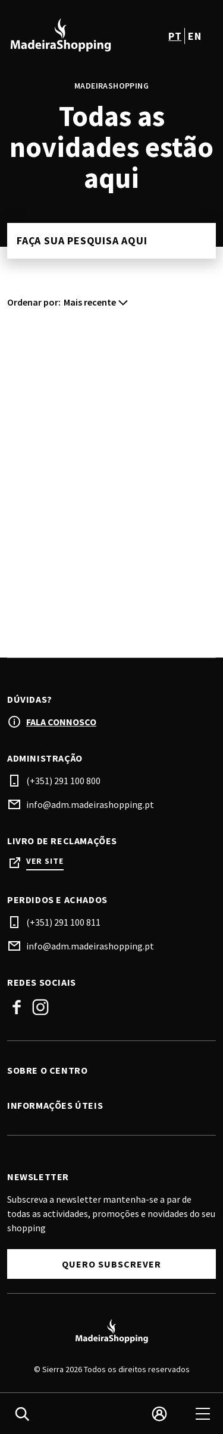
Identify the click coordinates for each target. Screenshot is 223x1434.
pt (174, 36)
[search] (22, 1414)
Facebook (16, 1007)
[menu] (203, 1414)
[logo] (61, 36)
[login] (159, 1414)
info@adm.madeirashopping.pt (90, 804)
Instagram (40, 1007)
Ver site (45, 861)
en (194, 36)
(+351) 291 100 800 (63, 781)
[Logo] (111, 1331)
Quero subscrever (111, 1264)
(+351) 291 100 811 (63, 922)
